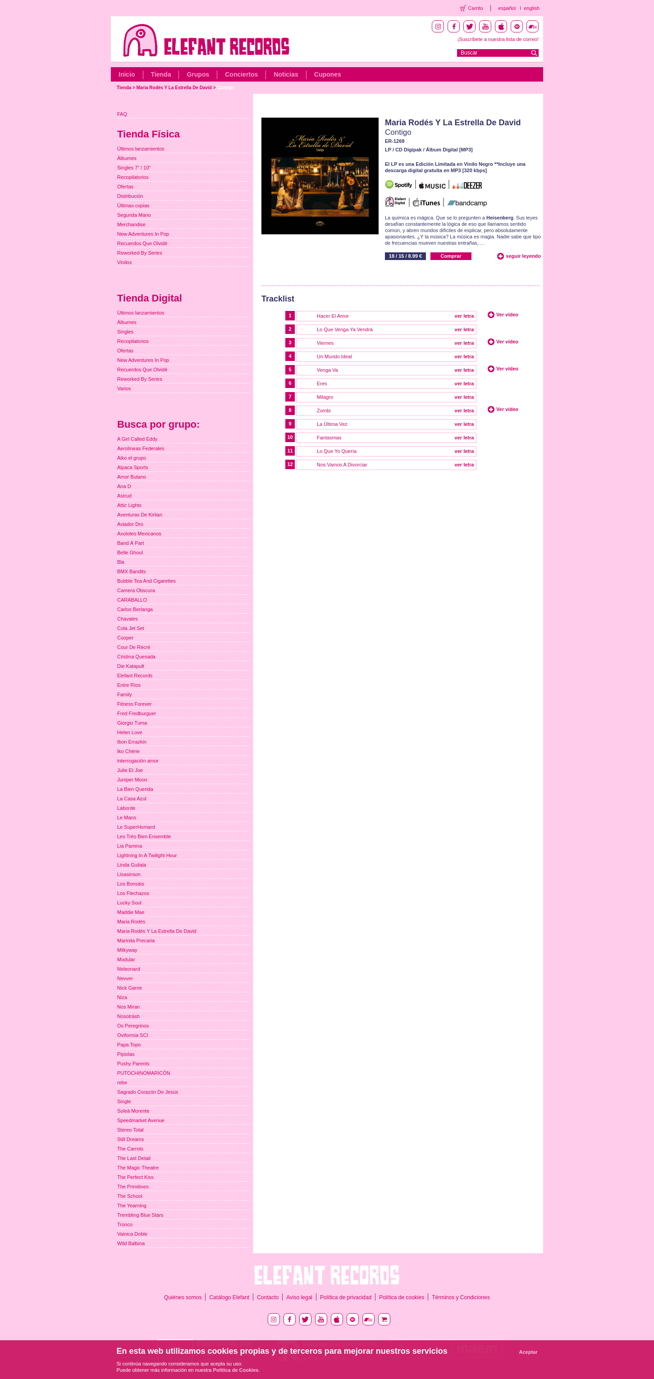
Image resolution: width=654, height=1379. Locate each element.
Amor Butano (131, 476)
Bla (120, 562)
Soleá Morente (133, 1111)
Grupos (198, 74)
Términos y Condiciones (461, 1297)
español (507, 8)
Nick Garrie (129, 988)
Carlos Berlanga (135, 609)
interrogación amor (138, 760)
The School (129, 1196)
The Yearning (131, 1205)
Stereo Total (130, 1129)
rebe (122, 1082)
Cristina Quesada (136, 656)
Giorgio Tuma (132, 723)
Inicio (127, 74)
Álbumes (127, 158)
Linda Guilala (131, 865)
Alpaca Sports (132, 467)
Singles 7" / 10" (134, 167)
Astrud (124, 495)
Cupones (327, 74)
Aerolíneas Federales (141, 448)
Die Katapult (130, 666)
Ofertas (125, 186)
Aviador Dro (130, 524)
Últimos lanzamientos (141, 148)
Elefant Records (134, 675)
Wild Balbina (131, 1243)
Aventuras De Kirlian (139, 514)
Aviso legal (299, 1297)
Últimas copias (133, 205)
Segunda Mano (134, 215)
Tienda (161, 74)
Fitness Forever (134, 704)
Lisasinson (129, 874)
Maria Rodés (131, 921)
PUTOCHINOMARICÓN (143, 1073)
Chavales (127, 618)
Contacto (268, 1297)
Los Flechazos (133, 893)
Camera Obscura (136, 590)
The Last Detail (134, 1158)
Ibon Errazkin (131, 741)
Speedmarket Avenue (141, 1120)
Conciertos (241, 74)
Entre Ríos (129, 685)
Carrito (475, 8)
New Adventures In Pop (143, 234)
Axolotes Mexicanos (139, 533)
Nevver (125, 978)
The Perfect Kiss (135, 1177)
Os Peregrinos (133, 1025)
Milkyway (127, 950)
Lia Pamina (129, 846)
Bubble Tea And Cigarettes (146, 581)
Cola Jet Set (130, 628)
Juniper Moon (132, 779)
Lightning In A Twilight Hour (147, 855)
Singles (125, 331)
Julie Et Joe (130, 770)
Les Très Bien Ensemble (144, 836)
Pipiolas (126, 1054)
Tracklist (277, 298)
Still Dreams (130, 1139)
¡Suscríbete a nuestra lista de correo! (498, 39)
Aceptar (528, 1352)
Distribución (130, 196)
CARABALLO (132, 600)
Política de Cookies (236, 1370)
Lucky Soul (129, 902)
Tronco (125, 1224)
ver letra (464, 316)
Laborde (126, 808)
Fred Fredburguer (136, 713)
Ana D (124, 486)
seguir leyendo (523, 256)
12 (290, 464)
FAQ (122, 114)
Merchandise (131, 224)
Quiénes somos (182, 1297)
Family (124, 694)
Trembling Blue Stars (140, 1215)
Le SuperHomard (136, 827)
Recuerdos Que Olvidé (142, 243)
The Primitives (133, 1186)
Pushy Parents (133, 1063)
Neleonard (128, 969)
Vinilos (124, 262)
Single (124, 1101)
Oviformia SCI (132, 1035)
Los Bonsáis (130, 883)
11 (290, 450)
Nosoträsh (128, 1016)
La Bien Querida (135, 789)
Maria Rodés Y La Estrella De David (173, 87)
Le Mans (126, 817)
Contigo (225, 87)
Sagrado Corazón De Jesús (147, 1092)
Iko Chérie (128, 751)
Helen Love (129, 732)
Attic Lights (129, 505)
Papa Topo (129, 1044)
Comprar (451, 256)
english (532, 8)
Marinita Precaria (136, 940)
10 (290, 437)
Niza (122, 997)
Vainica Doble (132, 1234)
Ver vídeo (507, 314)
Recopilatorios (133, 177)
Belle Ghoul (130, 552)
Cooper (125, 637)
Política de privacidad (345, 1297)
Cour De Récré (133, 647)
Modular (126, 959)
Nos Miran (128, 1006)
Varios (124, 388)
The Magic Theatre (138, 1167)
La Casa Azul (131, 798)
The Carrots (130, 1148)
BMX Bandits (131, 571)
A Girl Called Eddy (137, 439)
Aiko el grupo (131, 458)
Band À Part (130, 543)
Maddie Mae (131, 912)
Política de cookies (401, 1297)
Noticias (286, 74)
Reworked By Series (139, 253)
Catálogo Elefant (229, 1297)
